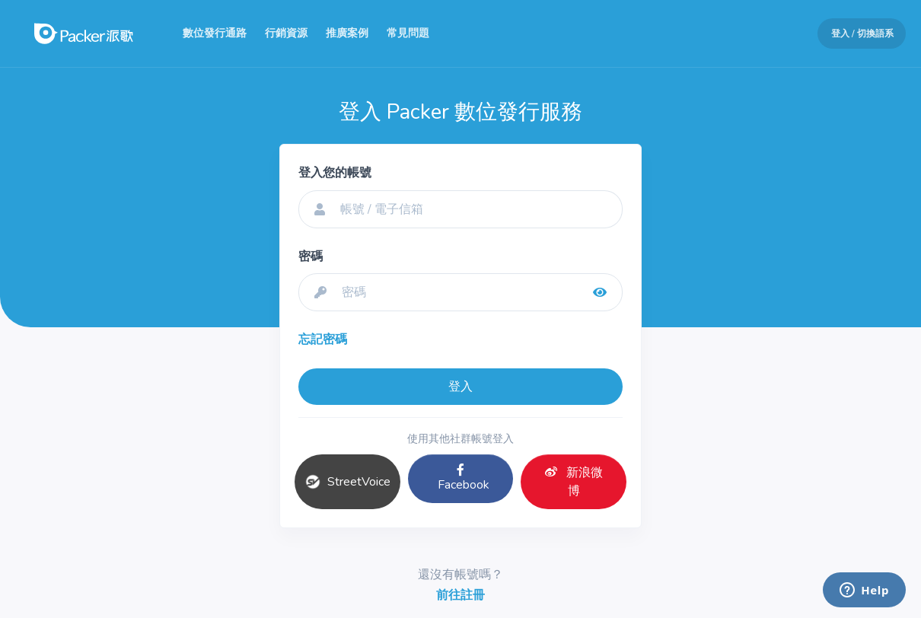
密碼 (310, 256)
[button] (855, 33)
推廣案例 (347, 33)
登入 (460, 386)
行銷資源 (286, 33)
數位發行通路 (215, 33)
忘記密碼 (322, 339)
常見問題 (408, 33)
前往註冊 (460, 595)
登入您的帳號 (334, 172)
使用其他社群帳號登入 (460, 439)
